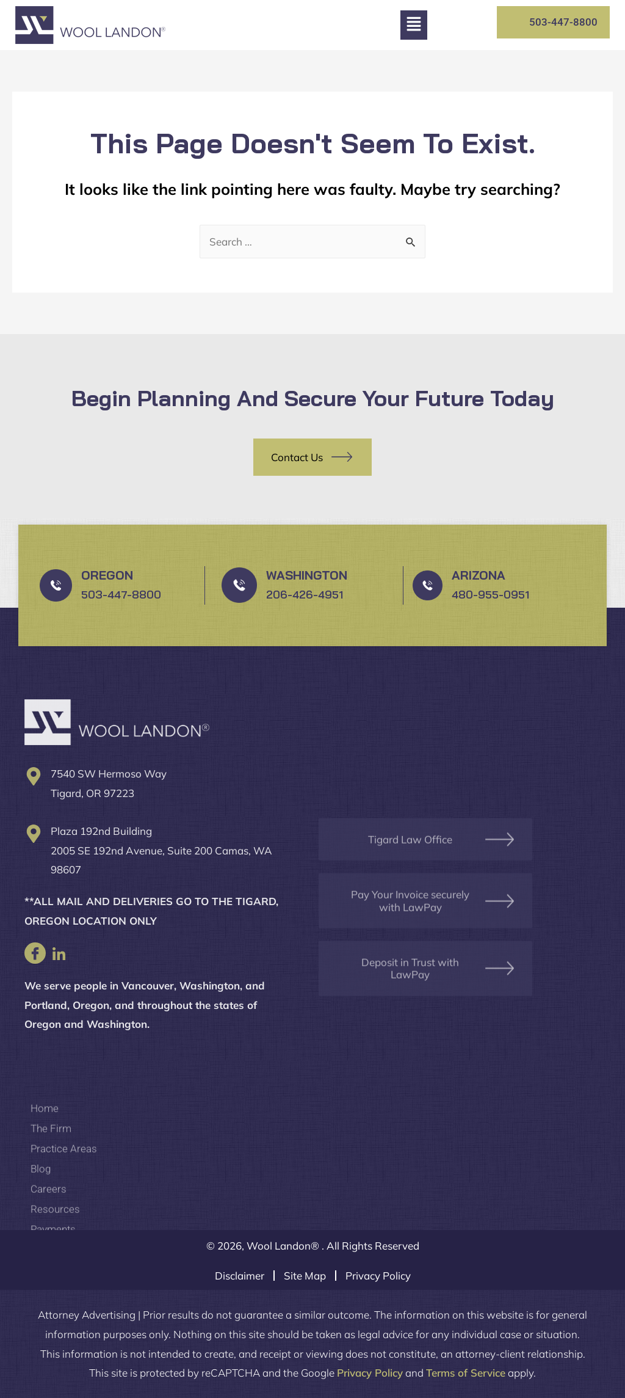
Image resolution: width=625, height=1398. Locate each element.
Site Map (305, 1275)
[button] (414, 25)
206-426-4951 (304, 595)
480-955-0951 (490, 595)
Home (45, 1196)
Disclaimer (239, 1275)
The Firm (51, 1217)
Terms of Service (465, 1372)
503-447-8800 (121, 595)
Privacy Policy (378, 1275)
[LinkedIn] (59, 953)
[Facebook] (35, 953)
